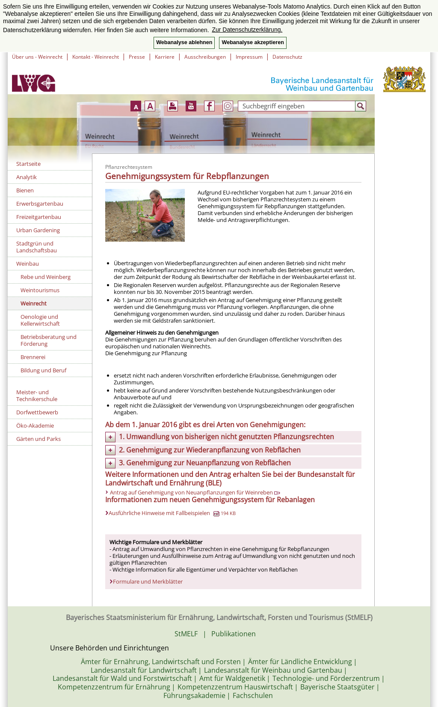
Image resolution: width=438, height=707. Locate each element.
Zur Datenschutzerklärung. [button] (247, 29)
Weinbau (27, 263)
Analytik (26, 177)
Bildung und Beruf (43, 370)
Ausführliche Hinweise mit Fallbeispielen (172, 513)
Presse (137, 56)
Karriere (165, 56)
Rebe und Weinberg (46, 277)
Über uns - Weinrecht (37, 56)
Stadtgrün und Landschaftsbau (36, 247)
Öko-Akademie (35, 425)
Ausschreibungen (205, 56)
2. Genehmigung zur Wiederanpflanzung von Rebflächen (210, 450)
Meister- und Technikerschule (36, 395)
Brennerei (33, 357)
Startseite (28, 164)
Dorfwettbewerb (37, 412)
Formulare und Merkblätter (148, 581)
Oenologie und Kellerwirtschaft (40, 320)
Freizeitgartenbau (38, 217)
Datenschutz (287, 56)
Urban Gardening (38, 230)
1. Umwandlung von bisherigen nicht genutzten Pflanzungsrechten (226, 436)
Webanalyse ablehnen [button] (184, 42)
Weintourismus (40, 290)
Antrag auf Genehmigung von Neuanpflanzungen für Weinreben (195, 492)
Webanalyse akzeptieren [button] (253, 42)
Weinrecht (34, 303)
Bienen (25, 190)
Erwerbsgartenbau (39, 203)
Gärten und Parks (38, 439)
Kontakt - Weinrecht (95, 56)
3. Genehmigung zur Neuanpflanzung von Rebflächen (205, 462)
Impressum (249, 56)
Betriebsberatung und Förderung (49, 340)
